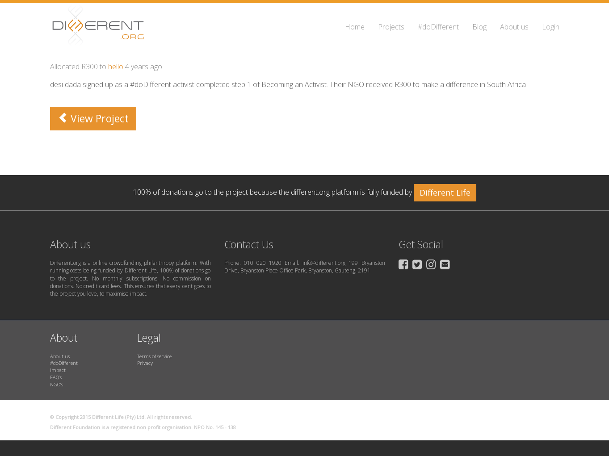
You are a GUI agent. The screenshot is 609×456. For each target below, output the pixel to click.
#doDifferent (438, 27)
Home (355, 27)
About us (514, 27)
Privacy (145, 363)
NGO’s (56, 384)
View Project (93, 118)
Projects (391, 27)
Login (550, 27)
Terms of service (154, 356)
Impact (58, 370)
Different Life (445, 192)
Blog (479, 27)
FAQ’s (56, 377)
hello (115, 66)
